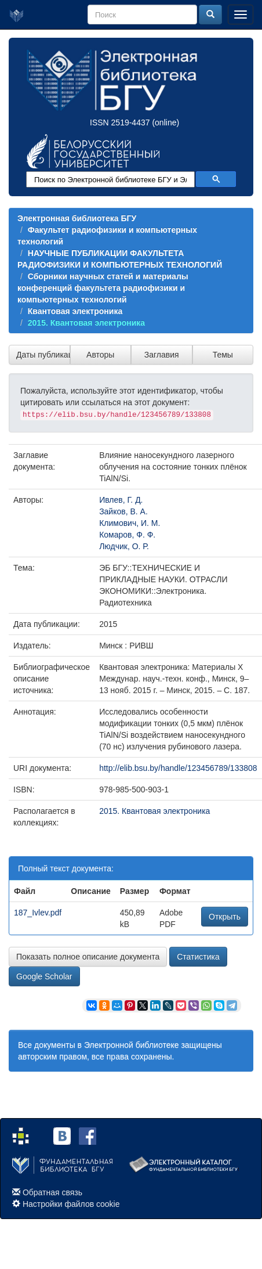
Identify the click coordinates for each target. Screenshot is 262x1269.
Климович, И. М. (129, 523)
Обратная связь (52, 1192)
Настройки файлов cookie (71, 1204)
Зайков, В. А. (123, 511)
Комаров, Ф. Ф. (127, 534)
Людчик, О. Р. (124, 546)
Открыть (225, 916)
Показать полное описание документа (87, 956)
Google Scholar (44, 976)
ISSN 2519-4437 (120, 122)
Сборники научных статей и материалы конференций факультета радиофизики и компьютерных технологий (102, 288)
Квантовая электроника (75, 311)
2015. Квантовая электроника (86, 322)
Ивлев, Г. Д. (121, 499)
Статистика (198, 956)
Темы (223, 354)
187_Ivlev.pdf (37, 912)
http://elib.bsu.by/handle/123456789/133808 (178, 768)
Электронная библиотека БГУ (76, 218)
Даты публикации (43, 354)
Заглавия (161, 354)
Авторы (100, 354)
